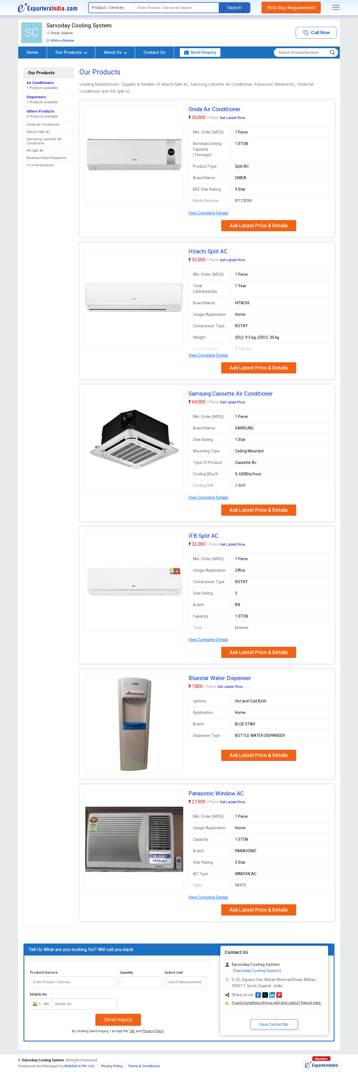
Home (32, 52)
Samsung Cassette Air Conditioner (44, 141)
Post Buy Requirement (291, 7)
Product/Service (44, 972)
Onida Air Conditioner (43, 125)
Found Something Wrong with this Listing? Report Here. (276, 1003)
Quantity (126, 972)
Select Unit (173, 972)
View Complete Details (208, 213)
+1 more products (40, 165)
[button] (316, 33)
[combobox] (39, 1004)
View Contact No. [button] (274, 1024)
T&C (132, 1031)
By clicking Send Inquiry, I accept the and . (118, 1031)
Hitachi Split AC (38, 132)
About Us (115, 52)
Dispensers (36, 97)
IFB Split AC (35, 151)
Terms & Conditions (144, 1066)
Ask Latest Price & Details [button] (259, 225)
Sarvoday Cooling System (79, 25)
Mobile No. (39, 994)
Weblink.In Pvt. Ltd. (79, 1066)
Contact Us (154, 52)
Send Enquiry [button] (200, 52)
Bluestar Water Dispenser (46, 158)
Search (234, 7)
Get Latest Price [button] (232, 118)
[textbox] (177, 7)
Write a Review (60, 40)
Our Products (71, 52)
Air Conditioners (40, 83)
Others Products (40, 111)
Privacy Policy (153, 1031)
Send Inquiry (118, 1019)
